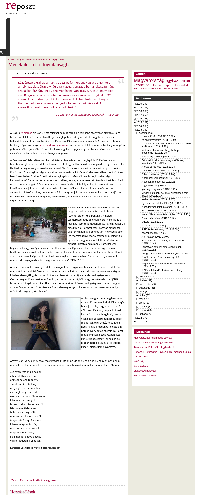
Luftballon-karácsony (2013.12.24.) (160, 145)
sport (169, 60)
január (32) (145, 288)
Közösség (139, 336)
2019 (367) (142, 82)
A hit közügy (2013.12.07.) (156, 211)
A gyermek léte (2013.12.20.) (157, 160)
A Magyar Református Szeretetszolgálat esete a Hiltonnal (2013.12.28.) (166, 120)
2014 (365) (142, 101)
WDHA (187, 489)
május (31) (144, 274)
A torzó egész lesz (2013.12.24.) (159, 141)
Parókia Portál (141, 331)
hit (147, 60)
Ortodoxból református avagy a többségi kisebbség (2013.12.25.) (163, 136)
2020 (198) (142, 78)
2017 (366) (142, 89)
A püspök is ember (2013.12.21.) (159, 156)
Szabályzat (83, 21)
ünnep (158, 63)
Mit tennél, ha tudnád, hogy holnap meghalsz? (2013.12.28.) (160, 126)
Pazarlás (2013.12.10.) (154, 200)
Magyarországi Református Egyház (153, 312)
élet (176, 60)
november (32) (147, 251)
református (158, 60)
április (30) (144, 277)
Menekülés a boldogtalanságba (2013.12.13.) (166, 189)
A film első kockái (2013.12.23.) (158, 149)
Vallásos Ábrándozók (145, 345)
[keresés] (92, 27)
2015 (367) (142, 97)
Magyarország (149, 55)
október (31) (145, 255)
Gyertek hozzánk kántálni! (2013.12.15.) (163, 178)
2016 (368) (142, 93)
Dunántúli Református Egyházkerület (153, 317)
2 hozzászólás (27, 473)
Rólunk (31, 21)
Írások (46, 21)
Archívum (63, 21)
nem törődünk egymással (53, 120)
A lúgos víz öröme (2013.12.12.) (159, 193)
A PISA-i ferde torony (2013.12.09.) (160, 204)
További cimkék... (172, 63)
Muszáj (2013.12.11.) (153, 196)
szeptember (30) (148, 259)
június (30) (144, 270)
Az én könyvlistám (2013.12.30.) (159, 114)
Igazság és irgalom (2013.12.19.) (159, 164)
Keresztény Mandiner (145, 350)
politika (184, 56)
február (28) (145, 285)
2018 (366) (142, 86)
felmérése (26, 108)
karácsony (148, 63)
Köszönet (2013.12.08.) (154, 208)
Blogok (20, 34)
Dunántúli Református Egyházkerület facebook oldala (162, 326)
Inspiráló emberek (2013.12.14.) (159, 185)
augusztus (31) (147, 262)
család (183, 60)
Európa (138, 63)
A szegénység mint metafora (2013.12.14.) (164, 181)
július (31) (144, 266)
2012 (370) (142, 292)
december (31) (147, 108)
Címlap (15, 21)
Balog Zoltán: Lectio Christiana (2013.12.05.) (165, 228)
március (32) (145, 281)
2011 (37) (141, 296)
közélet (139, 60)
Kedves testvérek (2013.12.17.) (158, 174)
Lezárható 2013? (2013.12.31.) (158, 111)
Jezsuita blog (141, 341)
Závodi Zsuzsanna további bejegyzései (45, 34)
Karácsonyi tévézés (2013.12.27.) (159, 131)
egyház (172, 55)
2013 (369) (142, 104)
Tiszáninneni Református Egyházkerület (155, 322)
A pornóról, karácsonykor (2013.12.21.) (162, 153)
